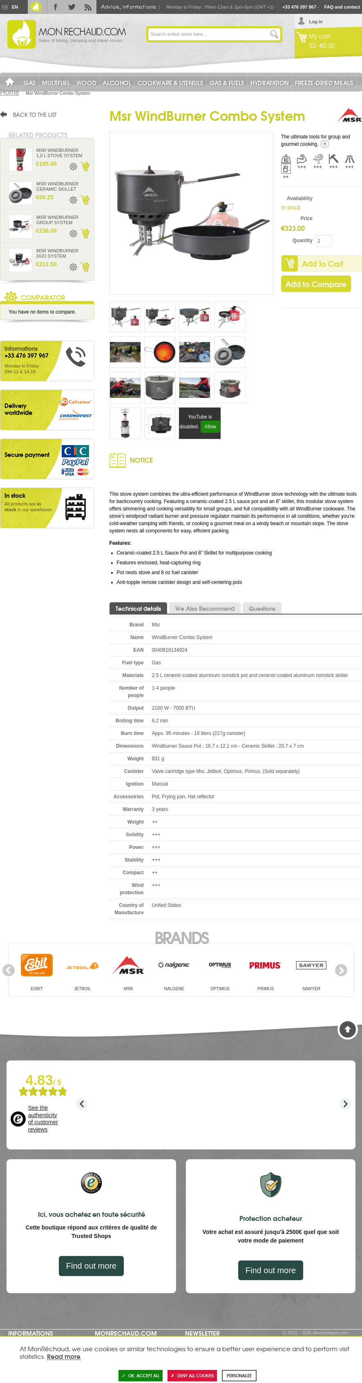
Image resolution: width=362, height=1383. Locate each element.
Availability (300, 198)
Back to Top (347, 1029)
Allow (211, 427)
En (15, 6)
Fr (5, 6)
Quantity (303, 240)
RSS (88, 7)
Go (274, 34)
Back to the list (35, 114)
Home (9, 92)
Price (307, 218)
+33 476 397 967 (299, 6)
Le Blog (36, 7)
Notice (141, 459)
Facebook (55, 7)
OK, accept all (140, 1375)
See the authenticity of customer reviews (43, 1119)
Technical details (138, 608)
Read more (63, 1356)
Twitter (72, 7)
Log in (315, 21)
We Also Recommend (205, 608)
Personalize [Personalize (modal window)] (239, 1375)
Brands (181, 936)
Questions (262, 608)
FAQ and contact (342, 6)
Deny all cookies (192, 1375)
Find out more (91, 1265)
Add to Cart (84, 166)
